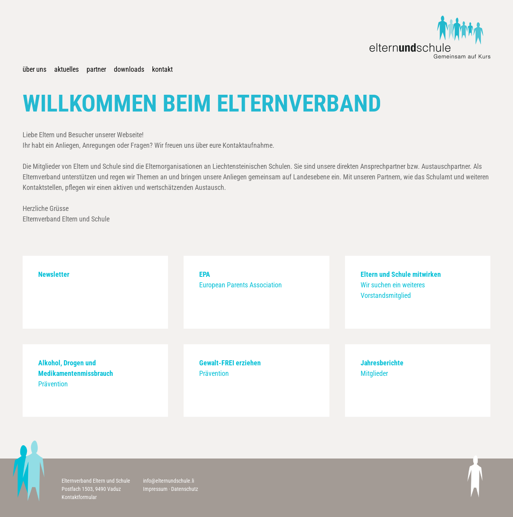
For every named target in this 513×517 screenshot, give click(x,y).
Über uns (34, 69)
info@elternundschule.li (168, 481)
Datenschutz (184, 489)
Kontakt (162, 69)
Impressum (155, 489)
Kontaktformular (79, 497)
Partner (96, 69)
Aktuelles (66, 69)
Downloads (129, 69)
